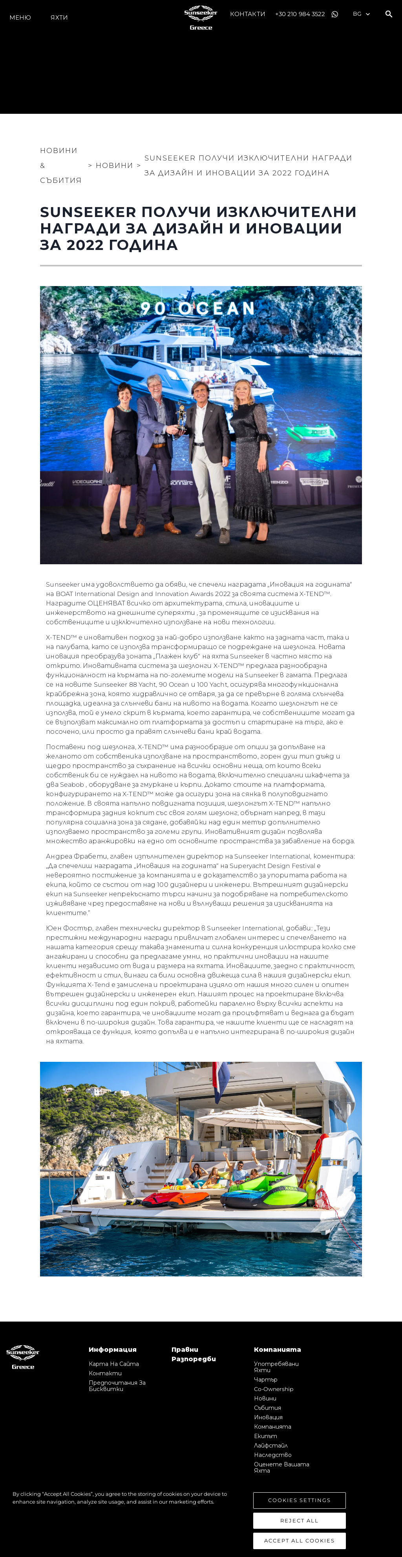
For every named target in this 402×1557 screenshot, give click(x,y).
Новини (265, 1398)
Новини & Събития (61, 165)
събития (267, 1407)
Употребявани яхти (276, 1367)
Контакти (247, 14)
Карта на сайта (114, 1363)
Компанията (272, 1426)
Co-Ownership (273, 1389)
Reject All (299, 1521)
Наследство (273, 1455)
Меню (20, 17)
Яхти (59, 17)
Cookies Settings (299, 1501)
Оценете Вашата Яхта (281, 1467)
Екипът (265, 1436)
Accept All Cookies (299, 1541)
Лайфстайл (271, 1445)
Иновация (268, 1417)
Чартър (266, 1379)
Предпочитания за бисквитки (117, 1386)
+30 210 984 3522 (300, 14)
